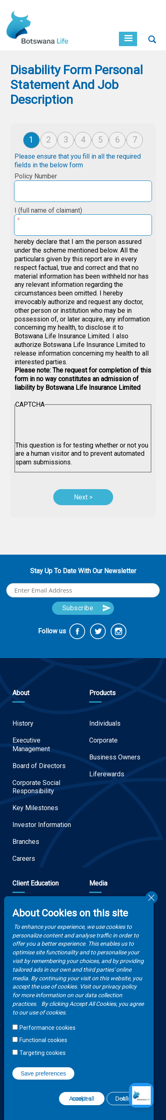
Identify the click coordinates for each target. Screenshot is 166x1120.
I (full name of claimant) (48, 210)
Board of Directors (39, 766)
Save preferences (43, 1073)
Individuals (105, 723)
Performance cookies (47, 1027)
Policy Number (35, 176)
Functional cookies (43, 1040)
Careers (23, 858)
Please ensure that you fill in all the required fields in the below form (77, 160)
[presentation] (78, 425)
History (22, 723)
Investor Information (41, 825)
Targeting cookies (42, 1053)
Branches (25, 842)
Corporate (103, 740)
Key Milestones (35, 808)
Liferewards (106, 774)
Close (151, 897)
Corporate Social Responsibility (36, 787)
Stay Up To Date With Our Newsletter (83, 571)
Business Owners (114, 757)
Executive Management (31, 744)
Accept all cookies (82, 1098)
